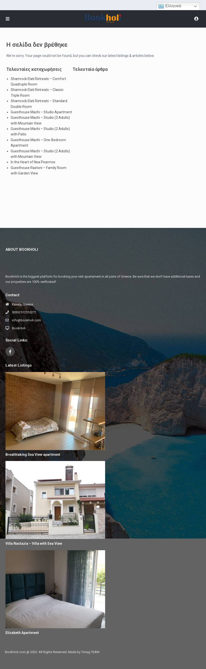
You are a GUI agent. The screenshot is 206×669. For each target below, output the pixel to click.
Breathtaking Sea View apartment (32, 455)
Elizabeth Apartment (22, 633)
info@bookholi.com (26, 320)
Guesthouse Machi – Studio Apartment (41, 112)
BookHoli (18, 328)
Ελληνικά (169, 6)
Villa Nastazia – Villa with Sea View (33, 543)
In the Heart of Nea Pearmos (33, 162)
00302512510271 (24, 312)
